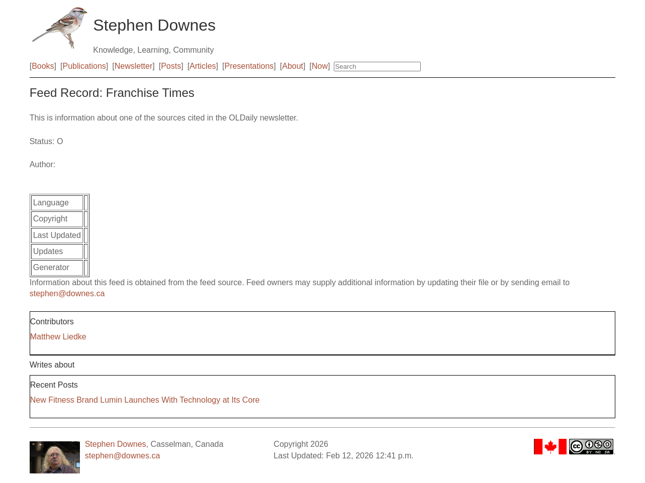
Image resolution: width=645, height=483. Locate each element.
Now (320, 66)
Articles (203, 66)
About (292, 66)
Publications (84, 66)
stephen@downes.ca (67, 293)
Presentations (248, 66)
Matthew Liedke (58, 336)
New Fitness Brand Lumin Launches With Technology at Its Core (145, 400)
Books (43, 66)
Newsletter (134, 66)
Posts (171, 66)
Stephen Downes (115, 444)
